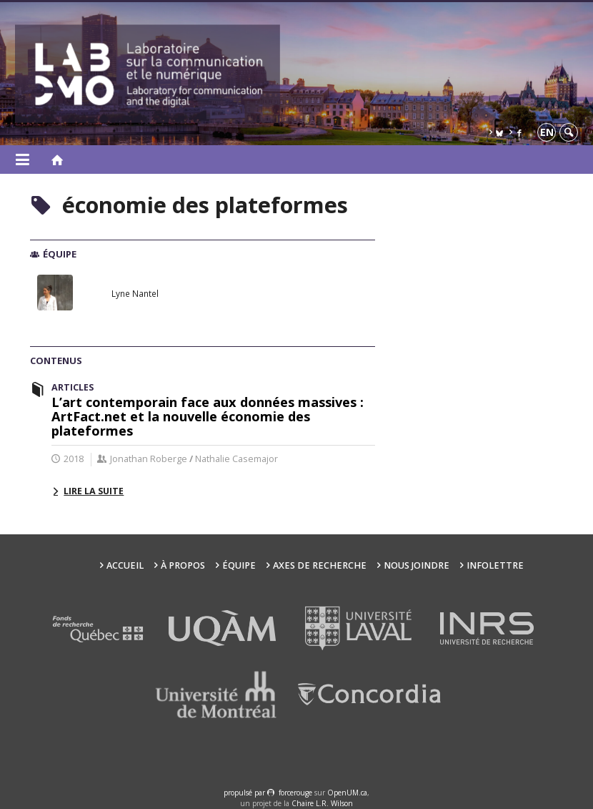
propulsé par (245, 793)
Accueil (125, 565)
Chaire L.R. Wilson (322, 803)
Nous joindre (416, 565)
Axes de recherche (320, 565)
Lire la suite (94, 491)
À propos (183, 565)
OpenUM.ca (347, 793)
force (295, 793)
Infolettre (495, 565)
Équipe (239, 565)
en (547, 132)
